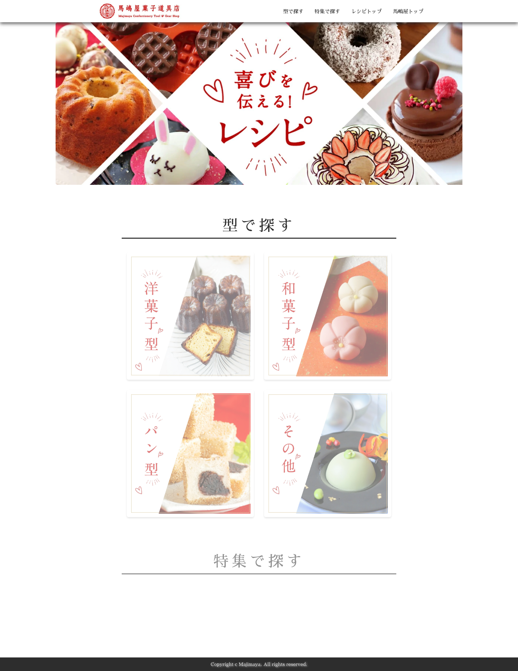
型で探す (293, 11)
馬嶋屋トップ (408, 11)
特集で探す (327, 11)
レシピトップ (366, 11)
